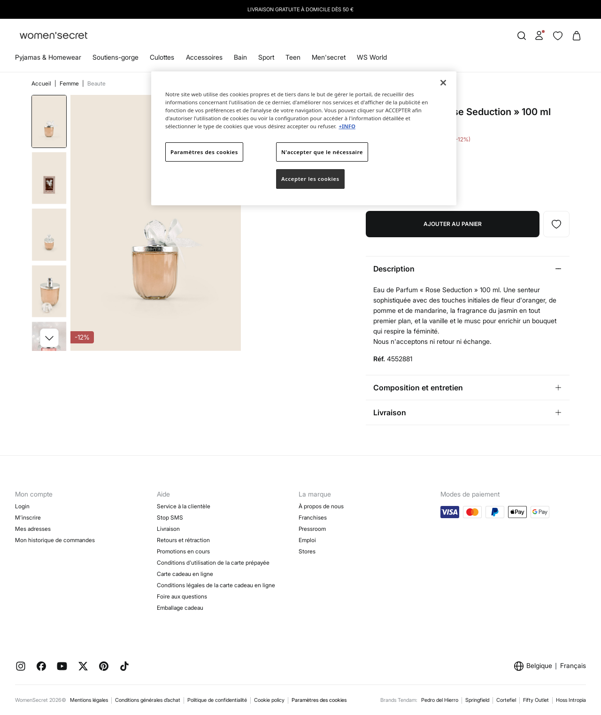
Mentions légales (89, 700)
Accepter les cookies (310, 178)
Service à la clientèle (183, 506)
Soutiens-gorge (115, 57)
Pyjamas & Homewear (48, 57)
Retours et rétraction (183, 540)
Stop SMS (170, 517)
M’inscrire (28, 517)
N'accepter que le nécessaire (322, 151)
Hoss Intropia (571, 700)
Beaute (96, 83)
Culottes (162, 57)
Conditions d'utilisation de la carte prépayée (213, 562)
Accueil (42, 83)
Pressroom (312, 528)
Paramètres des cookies (319, 700)
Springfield (477, 700)
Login (22, 506)
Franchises (313, 517)
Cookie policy (269, 700)
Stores (307, 551)
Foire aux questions (182, 596)
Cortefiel (506, 700)
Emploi (307, 540)
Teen (292, 57)
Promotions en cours (183, 551)
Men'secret (329, 57)
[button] (49, 337)
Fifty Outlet (536, 700)
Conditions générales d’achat (147, 700)
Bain (240, 57)
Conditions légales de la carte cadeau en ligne (216, 585)
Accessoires (204, 57)
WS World (372, 57)
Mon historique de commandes (55, 540)
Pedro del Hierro (439, 700)
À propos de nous (321, 506)
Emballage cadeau (180, 607)
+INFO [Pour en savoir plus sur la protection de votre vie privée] (347, 126)
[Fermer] (443, 82)
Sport (266, 57)
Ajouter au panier (453, 223)
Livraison (168, 528)
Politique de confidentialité (217, 700)
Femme (70, 83)
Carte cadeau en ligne (185, 573)
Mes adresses (33, 528)
